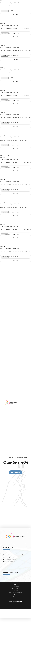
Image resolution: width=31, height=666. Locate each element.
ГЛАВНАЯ (15, 584)
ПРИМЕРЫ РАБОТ (15, 588)
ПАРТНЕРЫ (15, 590)
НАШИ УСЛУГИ (15, 586)
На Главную (15, 472)
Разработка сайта (13, 601)
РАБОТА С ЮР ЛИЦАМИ (15, 592)
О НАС (15, 594)
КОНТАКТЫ (15, 596)
